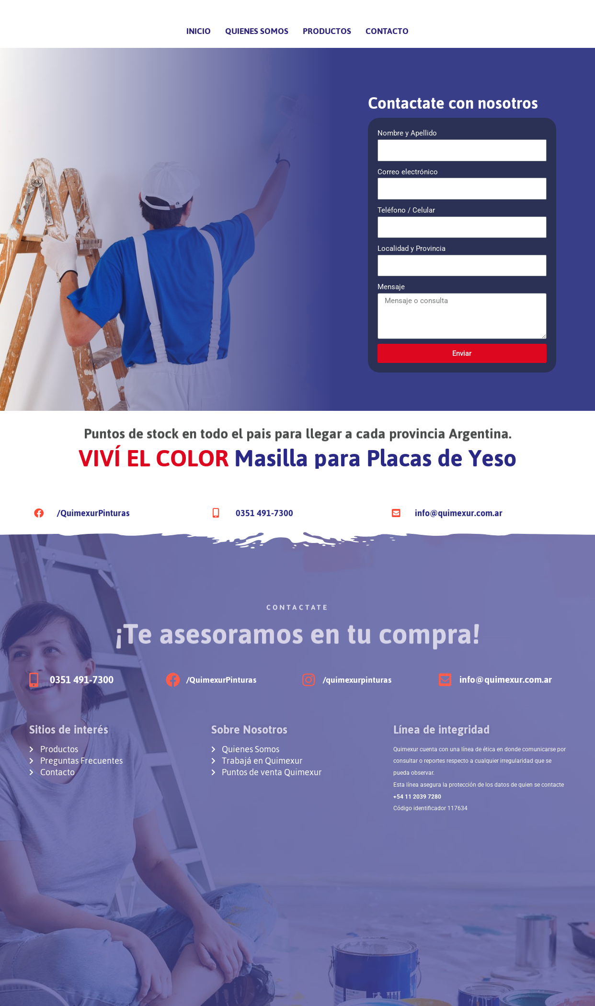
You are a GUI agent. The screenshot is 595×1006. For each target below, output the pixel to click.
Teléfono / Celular (406, 210)
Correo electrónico (408, 172)
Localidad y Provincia (412, 248)
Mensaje (391, 287)
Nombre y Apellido (407, 133)
